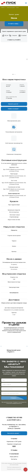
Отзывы (14, 450)
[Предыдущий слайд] (1, 345)
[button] (14, 23)
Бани (14, 446)
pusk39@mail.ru (14, 420)
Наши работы (14, 456)
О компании (14, 453)
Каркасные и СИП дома (14, 441)
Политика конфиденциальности (14, 467)
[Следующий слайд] (27, 65)
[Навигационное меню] (26, 3)
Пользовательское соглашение (14, 469)
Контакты (14, 459)
